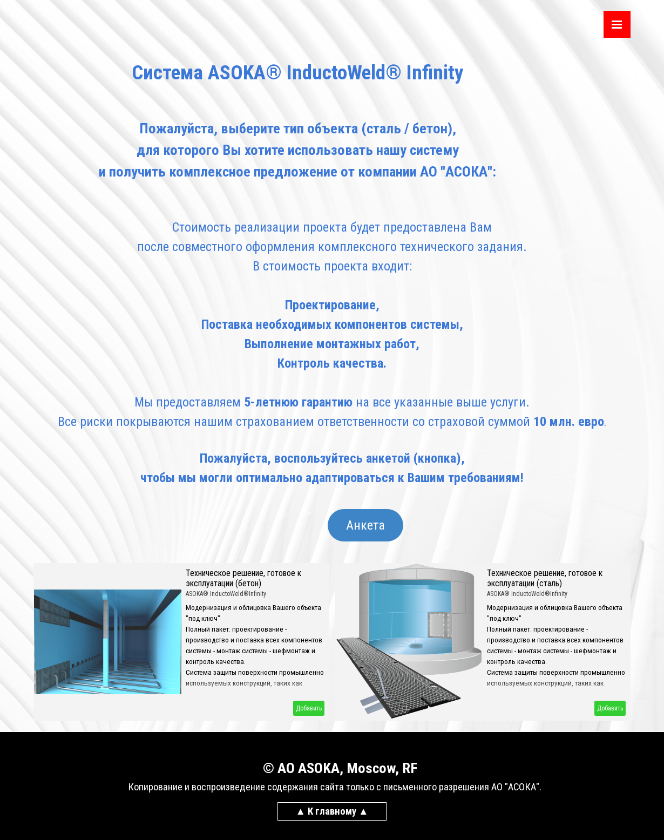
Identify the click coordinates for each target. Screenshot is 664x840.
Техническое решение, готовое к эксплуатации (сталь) (544, 578)
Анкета (365, 525)
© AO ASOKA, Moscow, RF (340, 768)
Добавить (309, 708)
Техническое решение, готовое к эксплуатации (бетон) (243, 578)
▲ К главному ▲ (332, 811)
